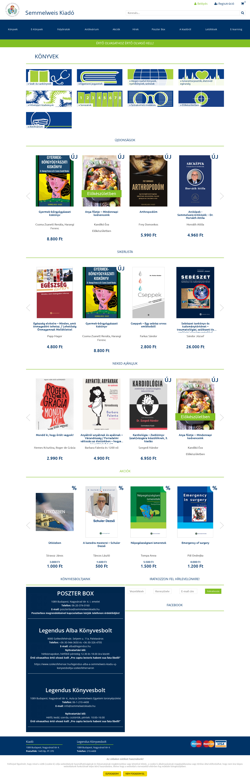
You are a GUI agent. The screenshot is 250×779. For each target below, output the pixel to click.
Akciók (116, 29)
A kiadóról (185, 29)
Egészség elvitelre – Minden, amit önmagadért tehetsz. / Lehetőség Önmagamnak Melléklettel (54, 326)
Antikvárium (92, 29)
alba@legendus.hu (80, 646)
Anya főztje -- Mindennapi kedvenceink (101, 213)
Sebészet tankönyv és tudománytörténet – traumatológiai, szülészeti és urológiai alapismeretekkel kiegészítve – (195, 329)
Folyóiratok (63, 29)
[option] (54, 196)
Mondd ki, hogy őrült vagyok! (55, 434)
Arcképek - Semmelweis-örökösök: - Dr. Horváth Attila (195, 214)
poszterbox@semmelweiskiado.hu (80, 609)
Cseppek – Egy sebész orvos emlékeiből (148, 325)
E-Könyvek (37, 29)
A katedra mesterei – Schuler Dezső (101, 544)
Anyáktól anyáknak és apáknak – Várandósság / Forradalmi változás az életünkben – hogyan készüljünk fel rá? (102, 439)
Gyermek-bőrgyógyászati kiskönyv (55, 213)
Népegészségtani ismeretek (148, 542)
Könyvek (13, 29)
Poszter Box (158, 29)
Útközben (54, 542)
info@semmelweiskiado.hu (79, 706)
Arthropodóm (148, 211)
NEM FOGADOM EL (135, 773)
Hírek (135, 29)
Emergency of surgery (195, 542)
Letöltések (211, 29)
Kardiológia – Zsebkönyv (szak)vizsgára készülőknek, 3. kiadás (148, 438)
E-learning (236, 29)
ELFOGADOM (112, 773)
